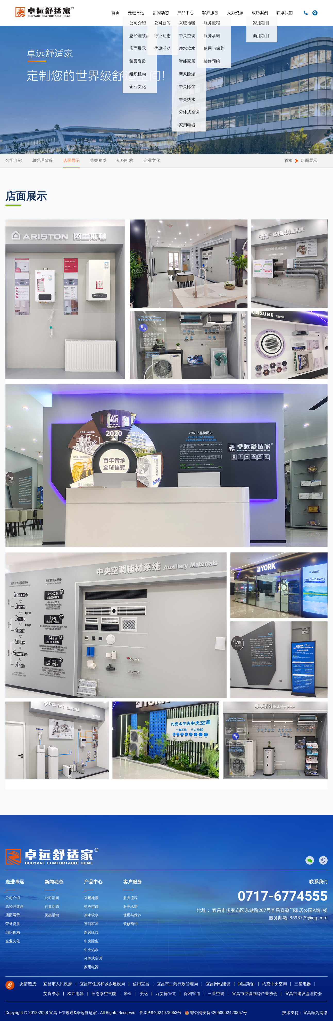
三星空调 (216, 993)
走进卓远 (136, 12)
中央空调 (91, 906)
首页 (115, 12)
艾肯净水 (51, 993)
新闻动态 (161, 12)
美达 (144, 993)
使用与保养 (132, 915)
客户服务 (210, 12)
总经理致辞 (42, 160)
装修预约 (130, 924)
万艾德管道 (165, 993)
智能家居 (91, 924)
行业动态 (52, 906)
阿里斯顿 (246, 983)
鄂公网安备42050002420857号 (218, 1012)
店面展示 (71, 160)
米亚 (128, 993)
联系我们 (284, 12)
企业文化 (152, 160)
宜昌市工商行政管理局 (177, 983)
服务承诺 (130, 906)
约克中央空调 (274, 983)
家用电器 (91, 967)
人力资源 (235, 12)
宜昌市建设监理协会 (303, 993)
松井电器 (75, 993)
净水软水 (91, 915)
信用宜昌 (141, 983)
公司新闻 (52, 898)
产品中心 (185, 12)
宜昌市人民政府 (57, 983)
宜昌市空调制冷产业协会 (254, 993)
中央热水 (91, 950)
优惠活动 (52, 915)
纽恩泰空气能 (103, 993)
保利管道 (192, 993)
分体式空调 (93, 958)
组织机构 (125, 160)
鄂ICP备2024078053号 (160, 1012)
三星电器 (302, 983)
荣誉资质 (98, 160)
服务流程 (130, 898)
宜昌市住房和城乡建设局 (102, 983)
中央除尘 (91, 941)
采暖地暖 (91, 898)
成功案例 (260, 12)
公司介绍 (13, 160)
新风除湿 (91, 932)
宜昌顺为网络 (315, 1012)
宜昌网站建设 (218, 983)
